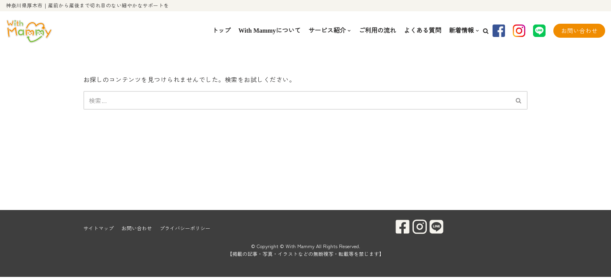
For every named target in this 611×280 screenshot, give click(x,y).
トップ (221, 30)
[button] (486, 31)
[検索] (296, 100)
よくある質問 (422, 30)
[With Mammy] (29, 31)
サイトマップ (98, 231)
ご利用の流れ (377, 30)
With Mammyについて (269, 30)
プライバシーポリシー (185, 231)
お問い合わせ (579, 30)
